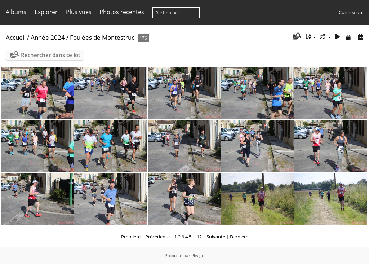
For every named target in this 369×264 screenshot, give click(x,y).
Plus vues (79, 12)
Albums (16, 12)
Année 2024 (48, 37)
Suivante (215, 236)
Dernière (239, 236)
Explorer (46, 12)
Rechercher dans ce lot (50, 54)
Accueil (16, 37)
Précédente (157, 236)
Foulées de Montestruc (102, 37)
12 (199, 236)
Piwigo (197, 255)
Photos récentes (121, 12)
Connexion (350, 12)
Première (131, 236)
